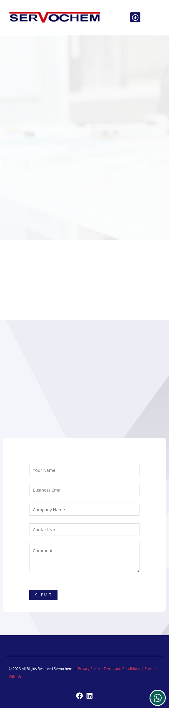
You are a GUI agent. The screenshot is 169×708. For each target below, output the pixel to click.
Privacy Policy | (91, 668)
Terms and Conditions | (124, 668)
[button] (135, 17)
